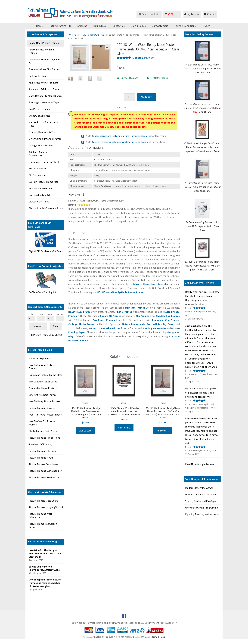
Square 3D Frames (110, 315)
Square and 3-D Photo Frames (45, 89)
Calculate (38, 326)
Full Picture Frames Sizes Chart (45, 334)
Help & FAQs (99, 25)
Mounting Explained (39, 358)
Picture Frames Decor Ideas (43, 464)
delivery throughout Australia (150, 283)
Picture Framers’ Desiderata (44, 477)
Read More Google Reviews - (200, 464)
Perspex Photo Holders (41, 188)
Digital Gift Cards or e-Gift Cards (46, 251)
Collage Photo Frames (41, 145)
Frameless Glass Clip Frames (44, 69)
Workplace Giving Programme (201, 507)
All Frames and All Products (43, 82)
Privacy (206, 25)
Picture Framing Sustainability (45, 470)
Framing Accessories (155, 328)
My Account (192, 14)
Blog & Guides (138, 25)
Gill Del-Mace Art (38, 175)
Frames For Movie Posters (43, 388)
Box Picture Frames (39, 109)
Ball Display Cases (38, 76)
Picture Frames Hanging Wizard (46, 507)
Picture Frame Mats (133, 324)
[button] (107, 47)
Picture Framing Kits (60, 25)
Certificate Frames (134, 307)
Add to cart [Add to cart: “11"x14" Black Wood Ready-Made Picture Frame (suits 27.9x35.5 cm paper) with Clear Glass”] (85, 430)
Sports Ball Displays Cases (43, 381)
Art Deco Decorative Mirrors (105, 328)
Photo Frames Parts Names (44, 431)
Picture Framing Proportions (44, 437)
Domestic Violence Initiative (200, 494)
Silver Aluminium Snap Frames (45, 138)
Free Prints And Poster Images (45, 414)
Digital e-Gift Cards (39, 201)
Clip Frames (143, 315)
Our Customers (160, 25)
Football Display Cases (160, 324)
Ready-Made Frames (80, 311)
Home (39, 25)
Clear (56, 326)
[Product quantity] (129, 97)
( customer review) (143, 57)
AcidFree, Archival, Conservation (38, 153)
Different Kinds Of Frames (42, 394)
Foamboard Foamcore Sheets (44, 162)
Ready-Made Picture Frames (44, 42)
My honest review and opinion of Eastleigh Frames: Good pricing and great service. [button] (201, 392)
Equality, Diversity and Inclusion (202, 514)
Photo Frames (124, 311)
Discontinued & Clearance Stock (46, 208)
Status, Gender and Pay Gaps (200, 501)
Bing (71, 336)
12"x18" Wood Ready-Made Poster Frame (120, 292)
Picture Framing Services (42, 407)
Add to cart (146, 96)
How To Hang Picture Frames (44, 401)
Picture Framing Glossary (42, 451)
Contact (210, 14)
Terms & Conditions (185, 25)
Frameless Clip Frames (165, 320)
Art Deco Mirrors (37, 168)
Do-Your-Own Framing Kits (43, 292)
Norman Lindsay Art (39, 195)
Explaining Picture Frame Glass (45, 374)
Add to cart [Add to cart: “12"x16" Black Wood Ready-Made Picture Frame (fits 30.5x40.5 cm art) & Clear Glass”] (124, 427)
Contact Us (119, 25)
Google (171, 332)
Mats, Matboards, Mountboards (45, 95)
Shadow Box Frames (39, 115)
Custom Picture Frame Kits (43, 181)
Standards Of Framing (40, 444)
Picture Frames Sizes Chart (43, 500)
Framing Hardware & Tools (43, 132)
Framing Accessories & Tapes (44, 102)
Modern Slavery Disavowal (199, 487)
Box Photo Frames (104, 320)
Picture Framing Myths (41, 457)
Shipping (82, 25)
